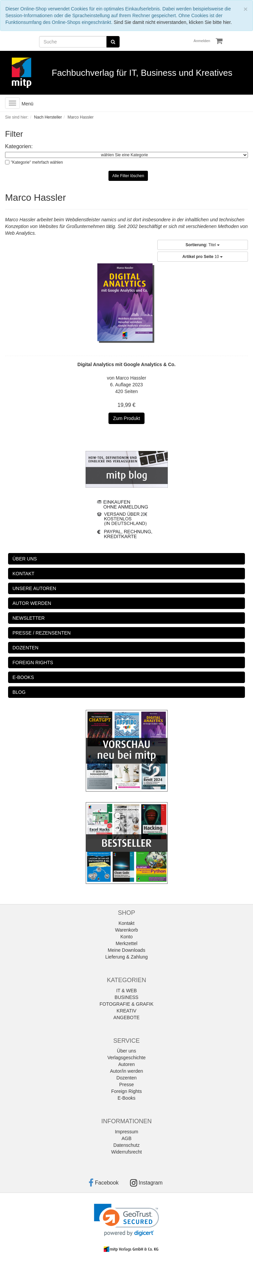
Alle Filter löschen (128, 175)
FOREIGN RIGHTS (32, 662)
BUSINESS (126, 997)
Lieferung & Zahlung (126, 957)
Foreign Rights (126, 1091)
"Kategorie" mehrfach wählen (37, 162)
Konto (126, 936)
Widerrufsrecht (126, 1152)
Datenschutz (127, 1145)
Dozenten (127, 1077)
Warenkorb (126, 930)
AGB (127, 1138)
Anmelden (201, 41)
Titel (203, 244)
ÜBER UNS (24, 558)
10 (202, 256)
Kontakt (126, 923)
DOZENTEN (25, 647)
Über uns (126, 1051)
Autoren (126, 1064)
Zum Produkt (126, 418)
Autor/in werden (126, 1071)
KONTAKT (23, 573)
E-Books (126, 1098)
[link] (126, 1220)
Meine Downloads (126, 950)
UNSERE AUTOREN (34, 588)
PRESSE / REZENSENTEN (41, 633)
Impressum (126, 1131)
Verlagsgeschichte (126, 1057)
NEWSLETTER (28, 618)
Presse (126, 1084)
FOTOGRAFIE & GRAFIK (127, 1004)
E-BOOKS (23, 677)
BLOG (19, 692)
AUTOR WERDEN (31, 603)
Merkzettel (126, 943)
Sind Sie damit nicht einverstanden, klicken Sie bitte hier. (173, 22)
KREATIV (126, 1010)
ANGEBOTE (127, 1017)
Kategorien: (19, 146)
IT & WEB (126, 990)
